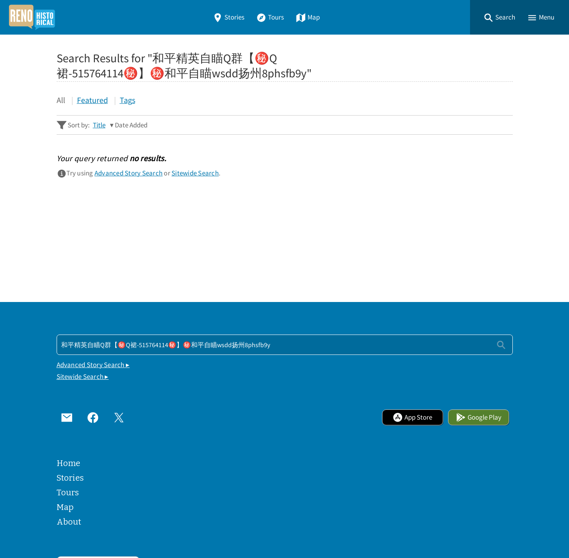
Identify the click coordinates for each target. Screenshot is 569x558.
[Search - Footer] (285, 345)
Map (308, 17)
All (61, 100)
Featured (92, 100)
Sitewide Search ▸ (83, 376)
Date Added (131, 125)
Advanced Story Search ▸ (93, 365)
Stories (228, 17)
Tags (127, 100)
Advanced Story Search (128, 173)
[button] (499, 17)
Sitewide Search (195, 173)
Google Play (478, 417)
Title (99, 125)
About (69, 522)
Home (68, 463)
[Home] (32, 17)
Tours (270, 17)
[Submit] (501, 344)
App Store (412, 417)
